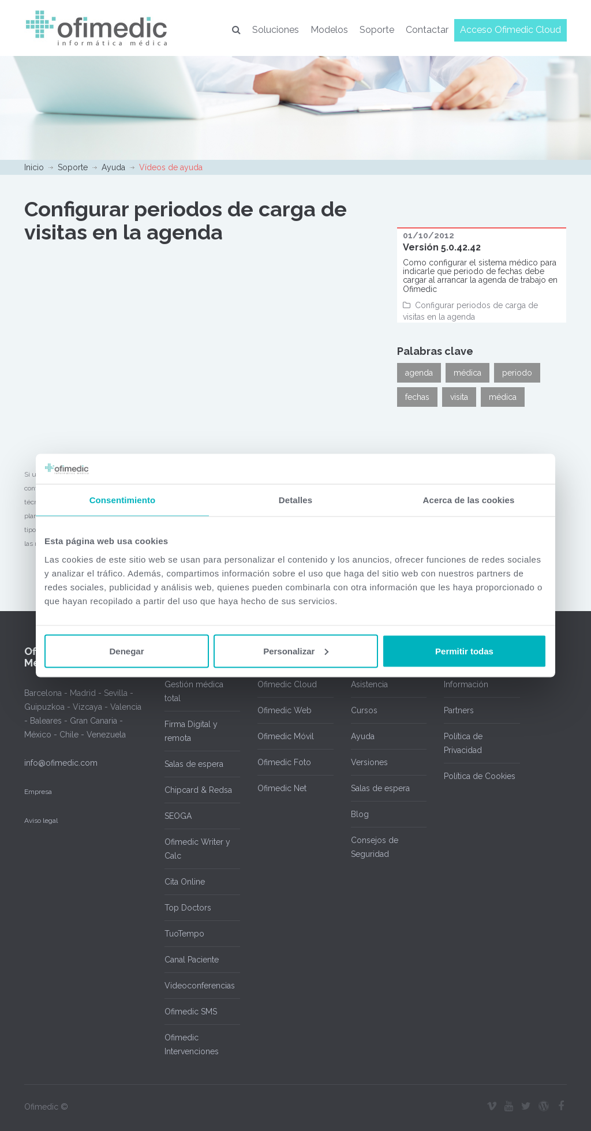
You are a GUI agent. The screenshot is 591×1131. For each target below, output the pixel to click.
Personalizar (295, 651)
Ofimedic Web (284, 710)
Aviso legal (41, 821)
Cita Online (184, 881)
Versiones (369, 762)
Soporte (377, 29)
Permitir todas (464, 651)
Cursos (364, 710)
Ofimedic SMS (190, 1011)
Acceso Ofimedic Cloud (510, 29)
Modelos (329, 29)
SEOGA (178, 816)
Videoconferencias (199, 985)
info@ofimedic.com (61, 762)
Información (466, 684)
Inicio (34, 167)
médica (467, 372)
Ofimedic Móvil (285, 736)
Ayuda (113, 167)
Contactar (427, 29)
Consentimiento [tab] (122, 500)
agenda (419, 372)
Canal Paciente (191, 959)
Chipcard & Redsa (198, 790)
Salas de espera (193, 764)
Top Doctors (187, 907)
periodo (517, 372)
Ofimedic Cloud (287, 684)
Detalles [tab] (295, 500)
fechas (417, 397)
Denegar (126, 651)
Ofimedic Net (281, 788)
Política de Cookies (479, 776)
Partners (459, 710)
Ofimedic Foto (284, 762)
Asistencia (369, 684)
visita (459, 397)
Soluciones (275, 29)
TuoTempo (184, 933)
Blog (360, 814)
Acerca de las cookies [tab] (469, 500)
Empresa (38, 792)
